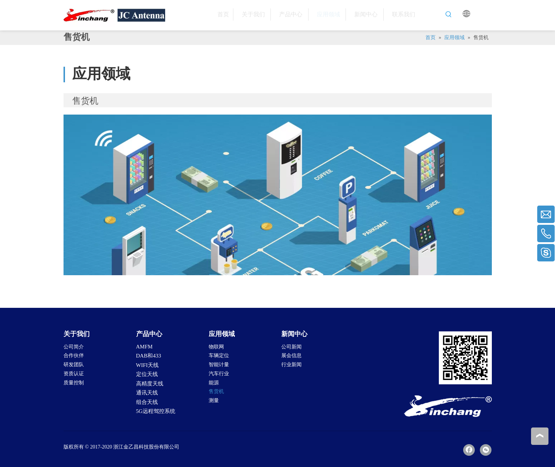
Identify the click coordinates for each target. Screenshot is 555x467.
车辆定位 (219, 355)
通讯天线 (147, 393)
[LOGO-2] (448, 406)
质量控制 (74, 382)
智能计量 (219, 364)
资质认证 (74, 373)
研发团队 (74, 364)
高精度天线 (149, 384)
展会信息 (291, 355)
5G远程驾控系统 (155, 411)
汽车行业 (219, 373)
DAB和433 (148, 356)
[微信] (485, 450)
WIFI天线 (147, 365)
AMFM (144, 347)
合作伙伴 (74, 355)
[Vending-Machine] (278, 195)
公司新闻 (291, 347)
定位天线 (147, 374)
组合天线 (147, 402)
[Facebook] (469, 450)
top (540, 436)
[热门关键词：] (448, 14)
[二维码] (465, 357)
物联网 (216, 347)
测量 (214, 400)
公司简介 (74, 347)
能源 (214, 382)
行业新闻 (291, 364)
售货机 (216, 391)
